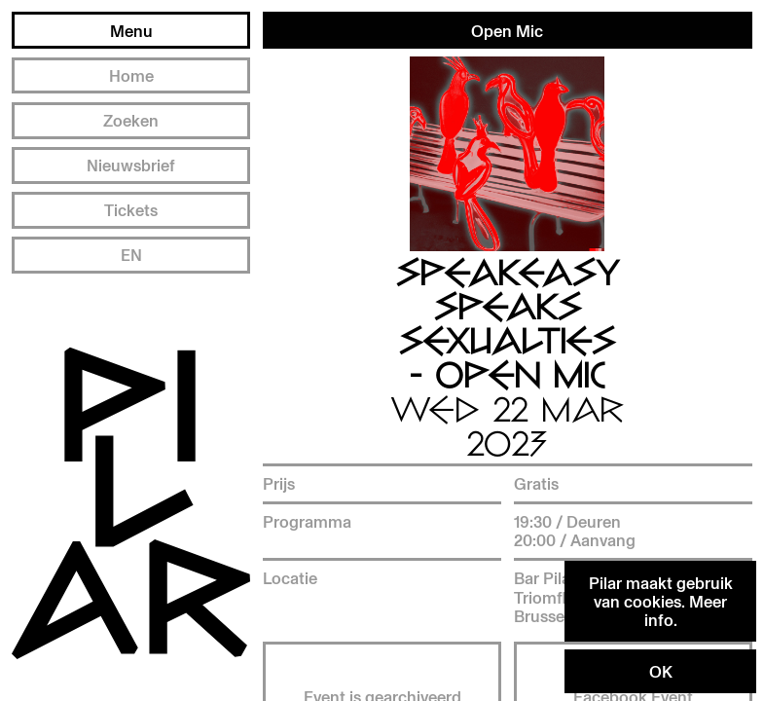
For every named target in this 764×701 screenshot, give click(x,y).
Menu (131, 30)
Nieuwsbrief (131, 165)
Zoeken (131, 120)
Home (131, 75)
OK (661, 671)
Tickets (131, 210)
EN (131, 254)
